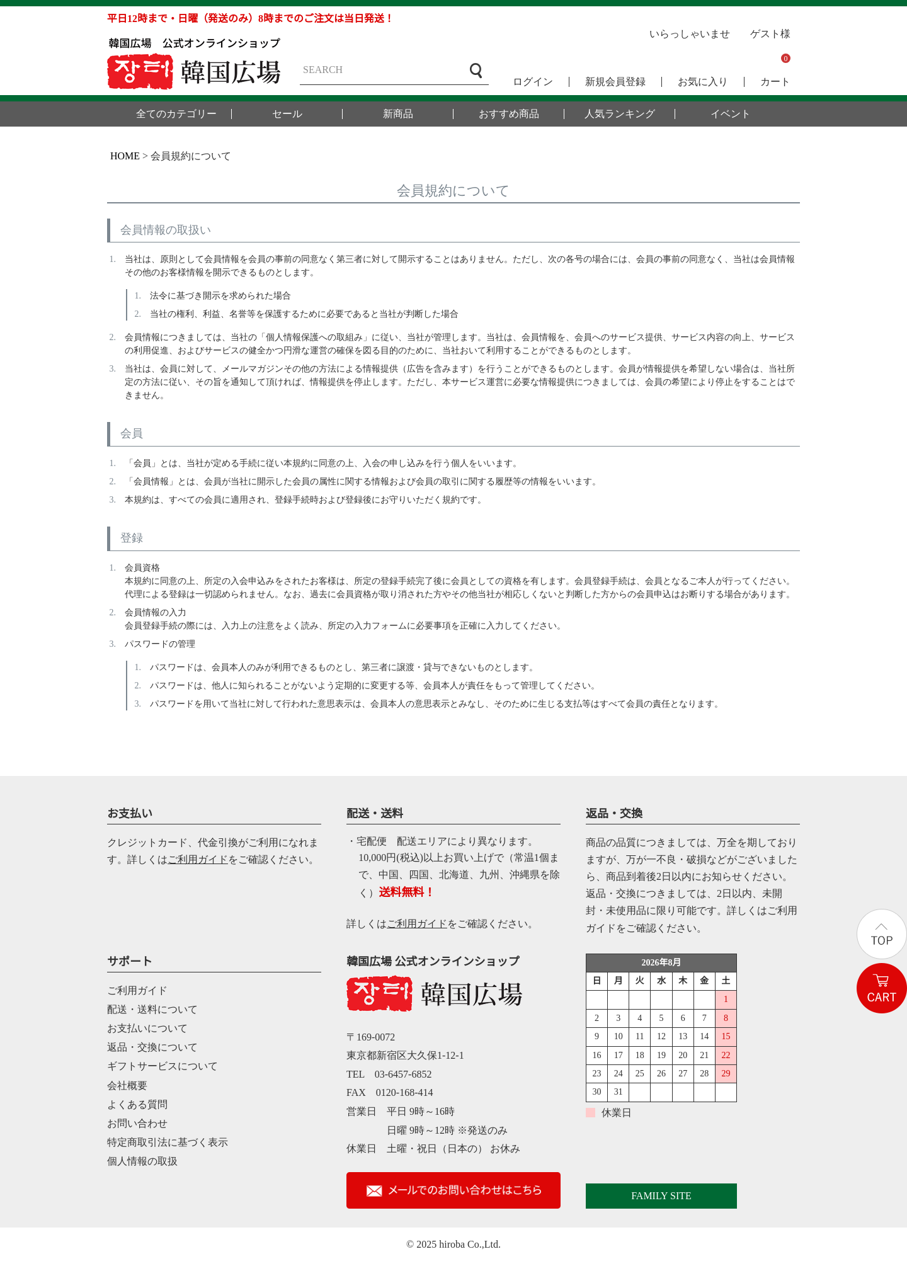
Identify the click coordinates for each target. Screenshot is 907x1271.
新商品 (398, 114)
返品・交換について (152, 1047)
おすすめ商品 (509, 114)
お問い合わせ (137, 1123)
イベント (730, 114)
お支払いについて (147, 1028)
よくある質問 (137, 1104)
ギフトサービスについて (162, 1066)
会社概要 (127, 1085)
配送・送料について (152, 1009)
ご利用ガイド (198, 859)
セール (287, 114)
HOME (125, 156)
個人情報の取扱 (142, 1161)
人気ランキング (620, 114)
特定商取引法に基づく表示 (167, 1142)
